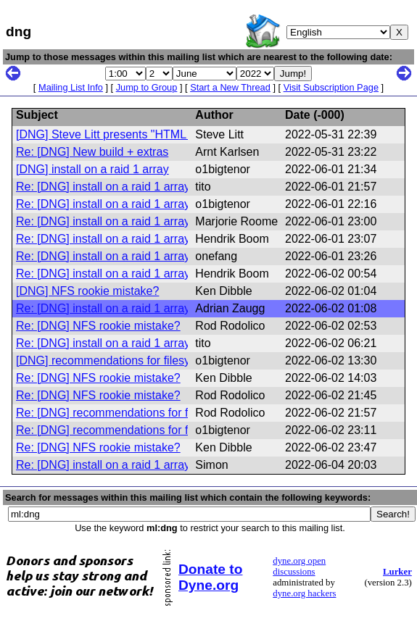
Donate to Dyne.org (210, 577)
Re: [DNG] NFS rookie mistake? (98, 326)
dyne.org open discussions (299, 566)
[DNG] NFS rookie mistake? (87, 291)
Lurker (397, 572)
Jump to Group (147, 87)
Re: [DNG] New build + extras (92, 152)
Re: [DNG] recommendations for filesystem (126, 413)
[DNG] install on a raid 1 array (92, 169)
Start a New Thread (230, 87)
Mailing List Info (70, 87)
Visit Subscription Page (331, 87)
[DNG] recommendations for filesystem (115, 360)
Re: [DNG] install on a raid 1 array (103, 186)
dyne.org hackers (304, 593)
